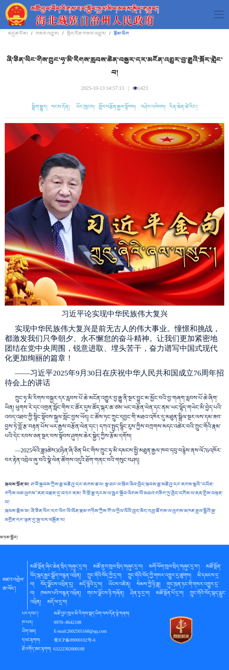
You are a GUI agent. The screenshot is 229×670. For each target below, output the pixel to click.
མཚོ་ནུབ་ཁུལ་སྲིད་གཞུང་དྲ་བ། (118, 567)
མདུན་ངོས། (18, 33)
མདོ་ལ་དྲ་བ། (57, 603)
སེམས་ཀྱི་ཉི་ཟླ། (149, 585)
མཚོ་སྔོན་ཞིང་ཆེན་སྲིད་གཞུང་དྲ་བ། (58, 567)
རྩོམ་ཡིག (121, 33)
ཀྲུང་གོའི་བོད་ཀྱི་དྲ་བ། (104, 576)
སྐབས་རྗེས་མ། (18, 511)
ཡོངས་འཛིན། (119, 585)
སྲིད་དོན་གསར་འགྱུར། (86, 33)
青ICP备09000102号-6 (74, 641)
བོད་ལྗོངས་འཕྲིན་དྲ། (57, 585)
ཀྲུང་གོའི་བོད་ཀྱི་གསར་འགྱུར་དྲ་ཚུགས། (159, 576)
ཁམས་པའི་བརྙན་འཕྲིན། (61, 594)
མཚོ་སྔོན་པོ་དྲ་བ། (170, 594)
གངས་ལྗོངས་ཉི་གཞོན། (105, 594)
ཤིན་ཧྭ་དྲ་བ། (140, 594)
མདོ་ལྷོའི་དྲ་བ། (90, 585)
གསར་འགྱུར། (47, 33)
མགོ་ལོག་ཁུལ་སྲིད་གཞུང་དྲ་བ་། (174, 567)
